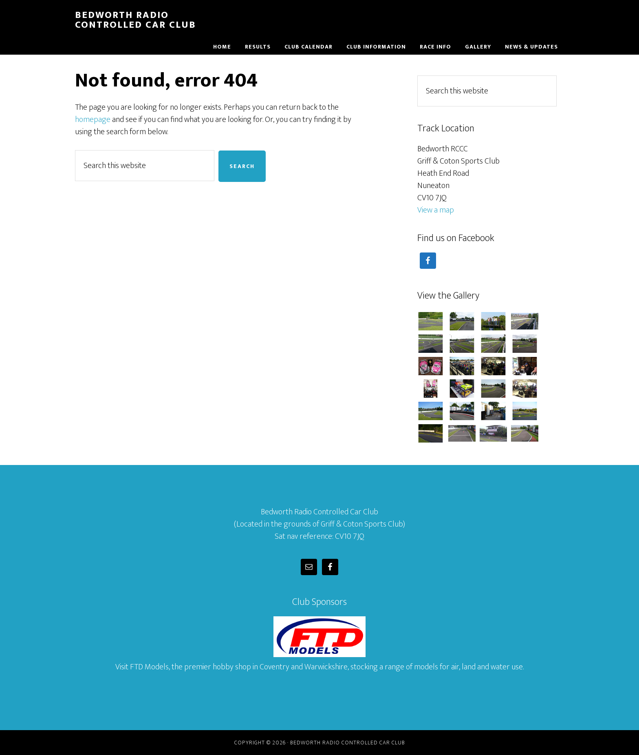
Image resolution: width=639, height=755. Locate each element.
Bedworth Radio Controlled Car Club (135, 20)
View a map (435, 210)
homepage (92, 119)
